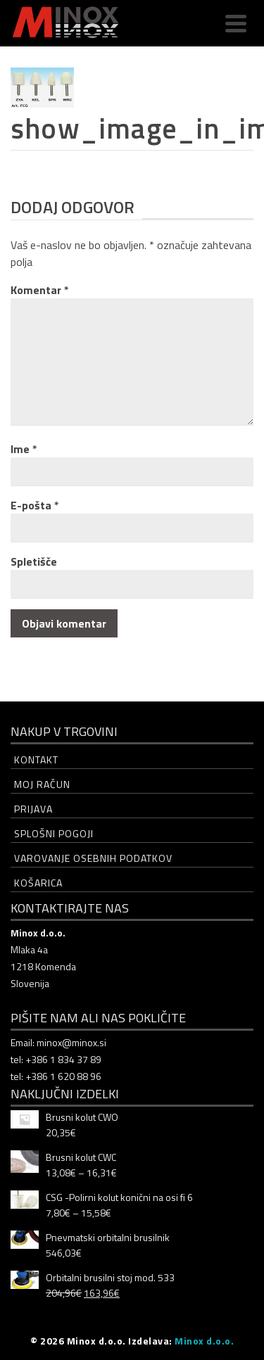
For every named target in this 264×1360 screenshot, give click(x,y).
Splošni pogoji (54, 833)
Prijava (33, 808)
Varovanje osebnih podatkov (93, 858)
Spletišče (34, 561)
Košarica (38, 882)
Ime (24, 448)
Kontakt (36, 759)
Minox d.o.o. (204, 1340)
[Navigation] (235, 23)
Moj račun (42, 784)
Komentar (40, 289)
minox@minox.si (71, 1042)
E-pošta (35, 505)
